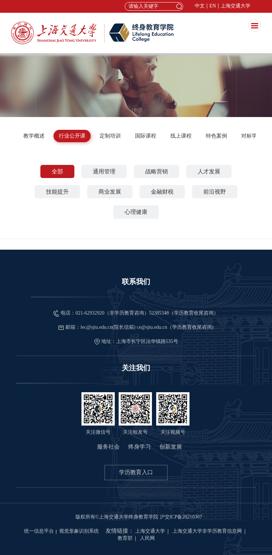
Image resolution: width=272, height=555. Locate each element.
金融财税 (162, 192)
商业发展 (109, 192)
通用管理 (104, 171)
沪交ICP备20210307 (181, 517)
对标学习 (251, 136)
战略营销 (156, 171)
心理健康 (136, 212)
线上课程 (181, 136)
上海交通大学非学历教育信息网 (207, 531)
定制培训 (110, 136)
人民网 (147, 538)
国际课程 (145, 136)
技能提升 (57, 192)
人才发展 (209, 171)
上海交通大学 (235, 6)
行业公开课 (72, 136)
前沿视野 (214, 192)
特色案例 (216, 136)
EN (212, 6)
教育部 (125, 538)
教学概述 (34, 136)
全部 (57, 171)
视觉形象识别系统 (79, 531)
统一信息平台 (39, 531)
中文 (200, 6)
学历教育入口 (136, 472)
